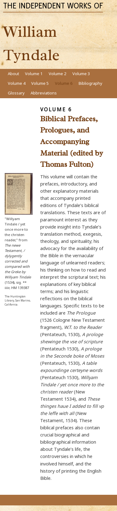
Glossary (16, 93)
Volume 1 (33, 73)
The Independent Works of (53, 5)
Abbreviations (44, 93)
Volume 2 (57, 73)
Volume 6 (63, 83)
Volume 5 (40, 83)
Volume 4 (16, 83)
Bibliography (90, 83)
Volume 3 (81, 73)
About (13, 73)
